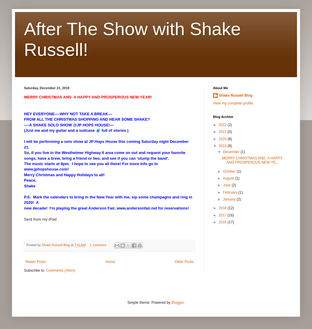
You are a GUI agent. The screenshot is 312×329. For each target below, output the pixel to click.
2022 (223, 125)
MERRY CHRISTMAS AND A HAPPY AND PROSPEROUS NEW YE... (252, 160)
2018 (223, 208)
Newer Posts (36, 262)
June (227, 185)
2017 (223, 215)
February (230, 192)
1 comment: (99, 245)
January (230, 199)
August (229, 178)
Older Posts (184, 262)
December (232, 152)
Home (110, 262)
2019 (223, 146)
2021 (223, 132)
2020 (223, 139)
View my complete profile (233, 103)
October (230, 171)
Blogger (177, 302)
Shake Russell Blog (235, 95)
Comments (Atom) (60, 270)
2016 (223, 222)
